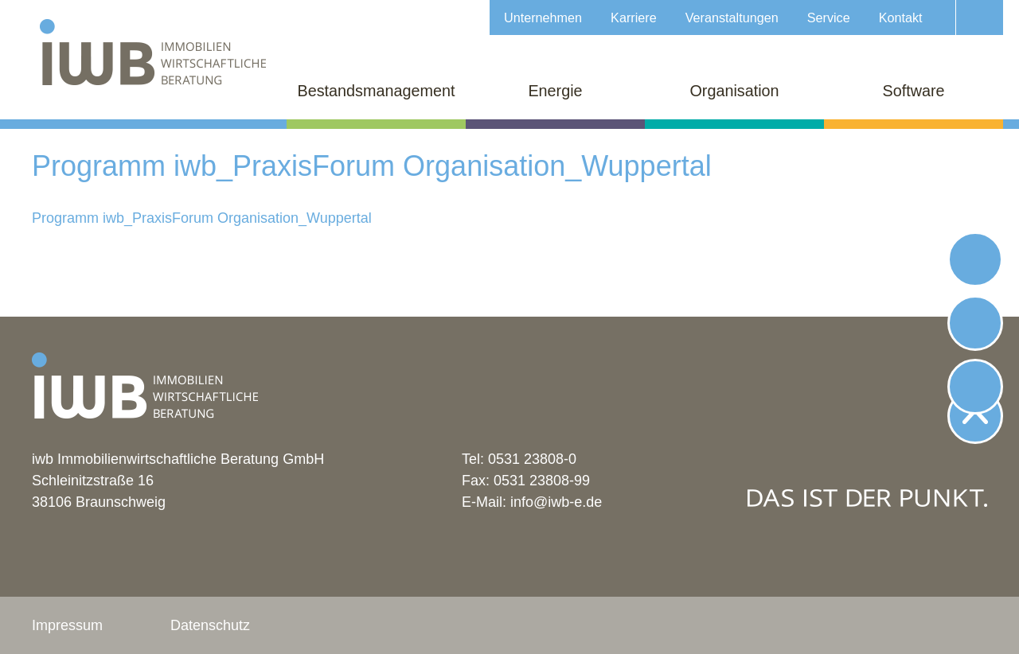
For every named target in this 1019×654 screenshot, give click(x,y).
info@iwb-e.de (556, 502)
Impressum (67, 625)
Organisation (734, 90)
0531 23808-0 (532, 459)
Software (913, 90)
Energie (555, 90)
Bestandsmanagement (376, 90)
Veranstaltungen (732, 17)
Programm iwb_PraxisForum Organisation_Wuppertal (202, 218)
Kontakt (901, 17)
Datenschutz (210, 625)
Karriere (634, 17)
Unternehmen (543, 17)
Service (828, 17)
